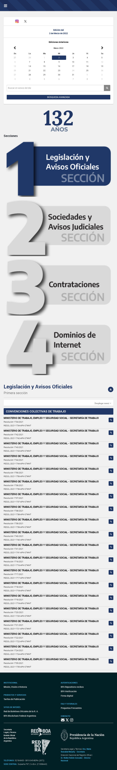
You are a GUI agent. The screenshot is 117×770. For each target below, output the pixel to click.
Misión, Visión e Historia (15, 686)
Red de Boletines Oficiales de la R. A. (21, 711)
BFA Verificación (69, 691)
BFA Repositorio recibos (72, 686)
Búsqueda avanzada (58, 97)
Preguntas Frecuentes (71, 708)
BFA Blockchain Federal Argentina (20, 715)
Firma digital (67, 695)
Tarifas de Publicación (14, 699)
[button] (103, 403)
